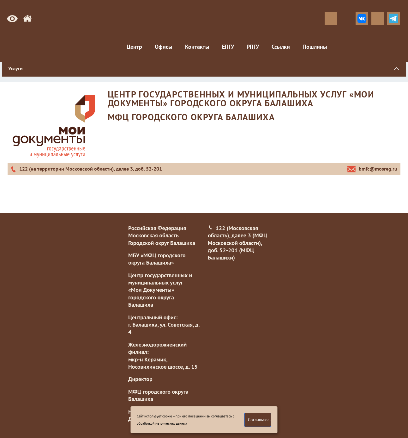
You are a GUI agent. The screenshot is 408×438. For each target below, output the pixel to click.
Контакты (197, 46)
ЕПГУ (228, 46)
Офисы (163, 46)
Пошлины (315, 46)
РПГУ (253, 46)
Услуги (15, 68)
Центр (134, 46)
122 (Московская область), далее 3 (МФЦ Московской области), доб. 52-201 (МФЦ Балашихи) (237, 242)
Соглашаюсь (259, 419)
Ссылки (281, 46)
